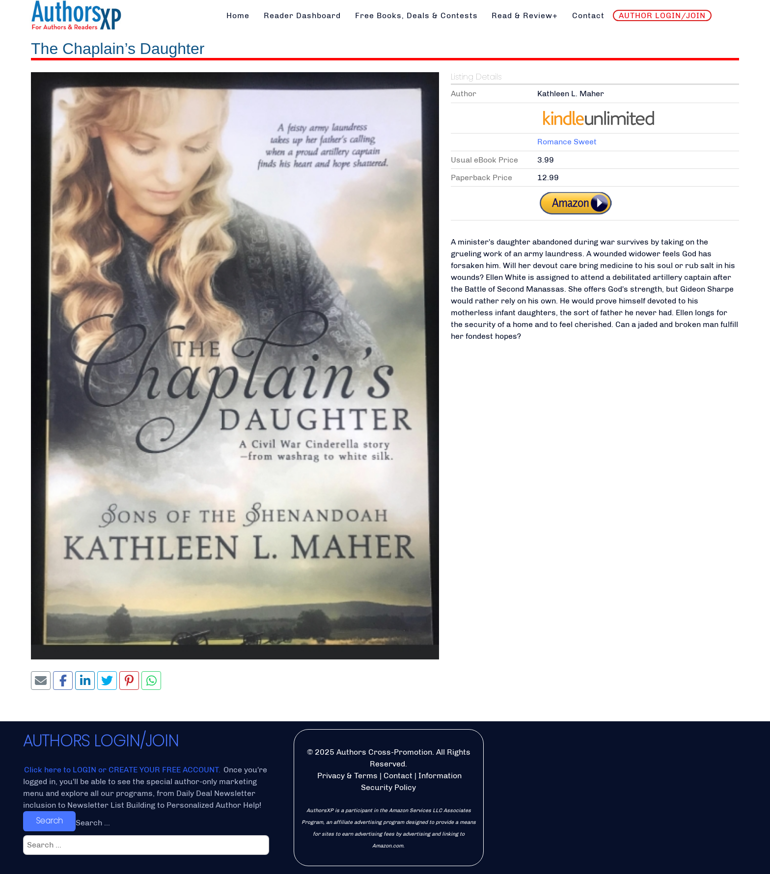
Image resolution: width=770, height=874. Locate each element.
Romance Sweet (567, 141)
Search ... (93, 822)
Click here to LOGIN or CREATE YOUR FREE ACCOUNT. (123, 769)
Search (49, 820)
